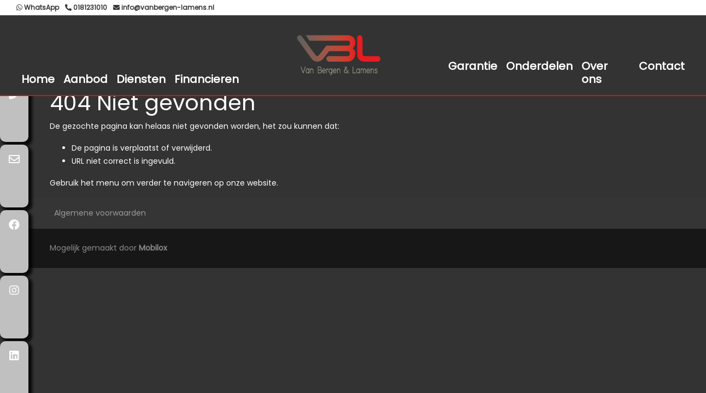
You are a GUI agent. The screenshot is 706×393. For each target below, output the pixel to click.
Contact (662, 66)
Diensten (141, 79)
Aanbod (85, 79)
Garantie (472, 66)
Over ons (594, 72)
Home (38, 79)
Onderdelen (539, 66)
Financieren (206, 79)
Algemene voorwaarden (100, 212)
